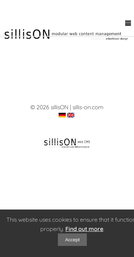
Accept (72, 239)
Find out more (84, 228)
